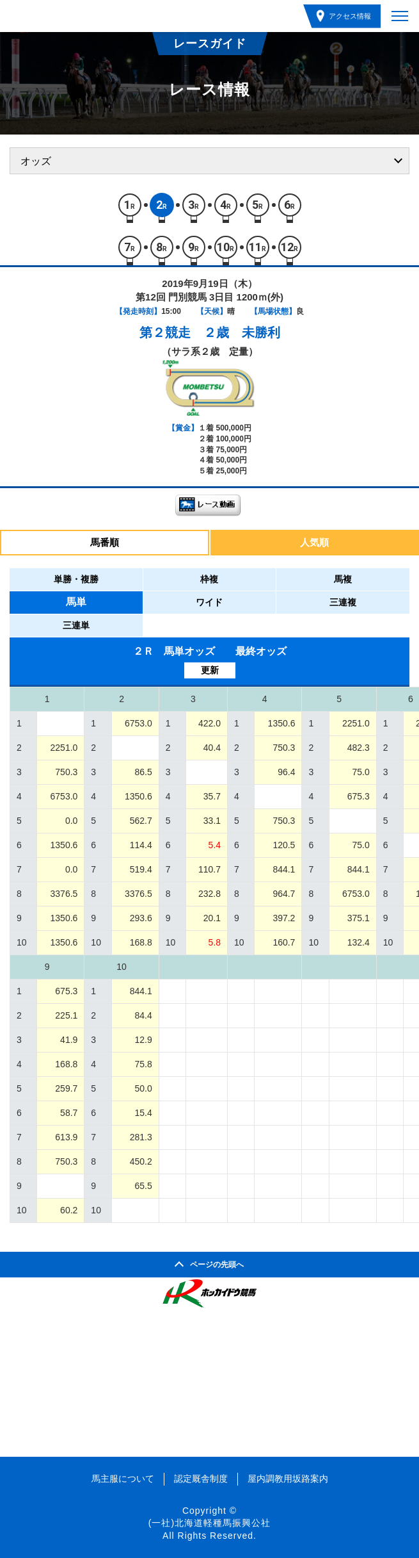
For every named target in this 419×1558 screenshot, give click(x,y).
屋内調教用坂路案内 (288, 1478)
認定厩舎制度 (201, 1478)
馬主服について (122, 1478)
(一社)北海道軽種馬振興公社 (209, 1523)
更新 (210, 670)
